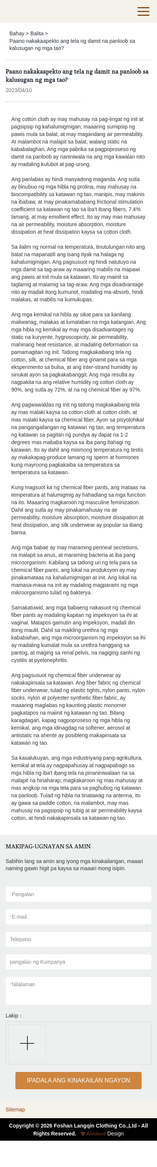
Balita (37, 33)
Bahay (16, 33)
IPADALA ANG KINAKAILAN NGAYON (78, 1080)
